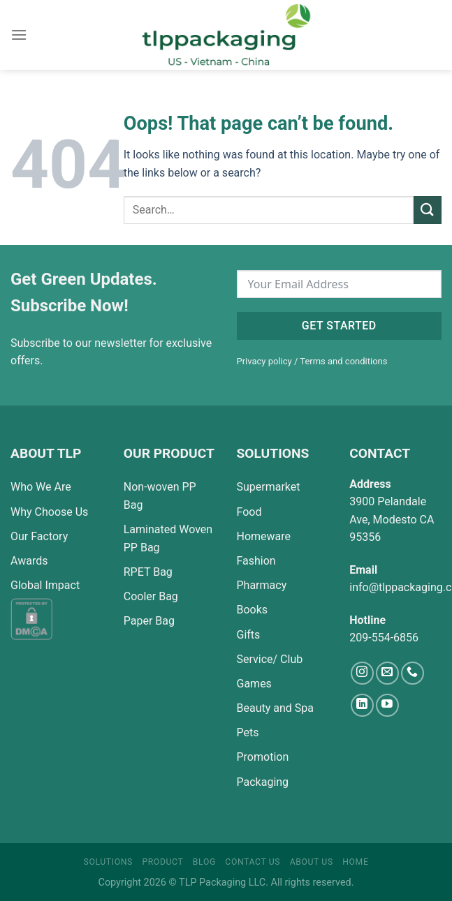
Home (355, 862)
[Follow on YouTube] (387, 705)
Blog (204, 862)
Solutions (108, 862)
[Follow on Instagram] (362, 673)
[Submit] (428, 209)
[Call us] (412, 673)
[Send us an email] (387, 673)
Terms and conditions (343, 361)
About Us (311, 862)
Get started (339, 325)
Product (162, 862)
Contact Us (252, 862)
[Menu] (18, 34)
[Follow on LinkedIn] (362, 705)
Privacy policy (264, 361)
